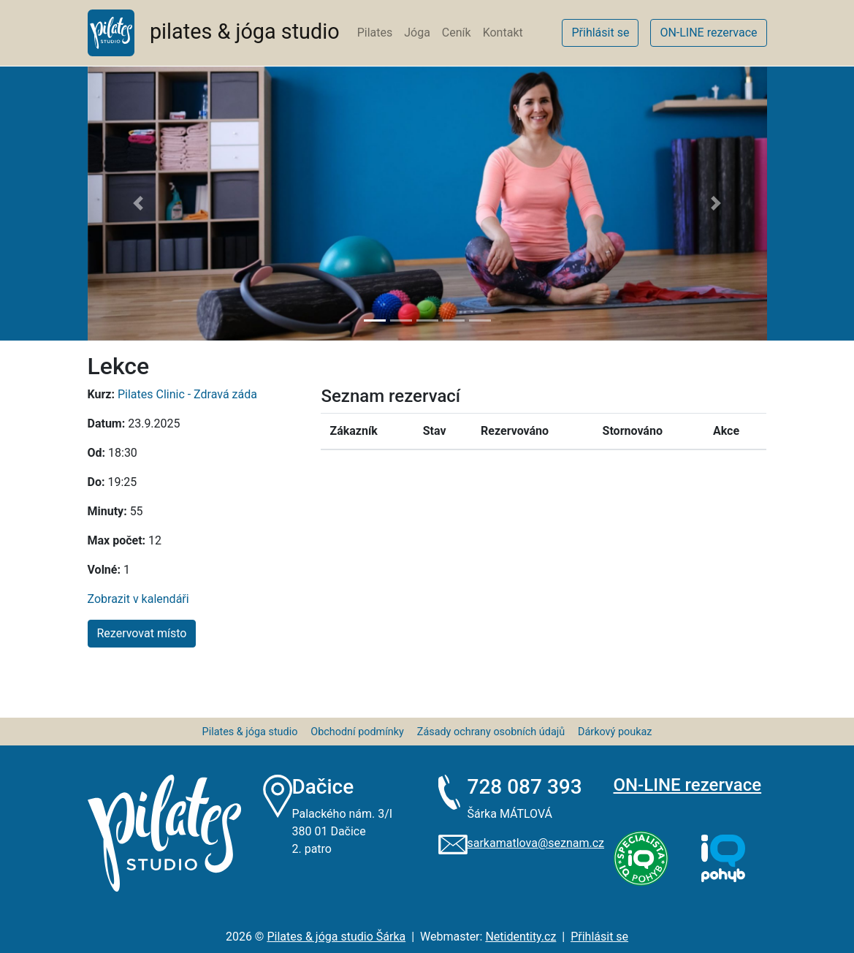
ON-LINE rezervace (688, 785)
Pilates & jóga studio (250, 732)
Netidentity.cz (520, 936)
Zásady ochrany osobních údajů (491, 732)
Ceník (456, 32)
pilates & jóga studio (214, 33)
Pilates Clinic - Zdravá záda (187, 394)
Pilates (375, 32)
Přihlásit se (599, 936)
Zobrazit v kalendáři (138, 599)
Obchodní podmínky (356, 732)
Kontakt (503, 32)
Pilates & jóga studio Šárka (336, 936)
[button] (139, 204)
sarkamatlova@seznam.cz (535, 843)
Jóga (417, 32)
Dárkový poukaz (615, 732)
